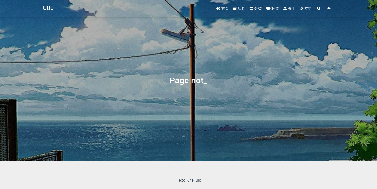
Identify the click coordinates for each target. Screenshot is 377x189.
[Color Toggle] (329, 8)
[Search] (319, 8)
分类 (256, 8)
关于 (289, 8)
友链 (306, 8)
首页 (222, 8)
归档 (239, 8)
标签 (272, 8)
